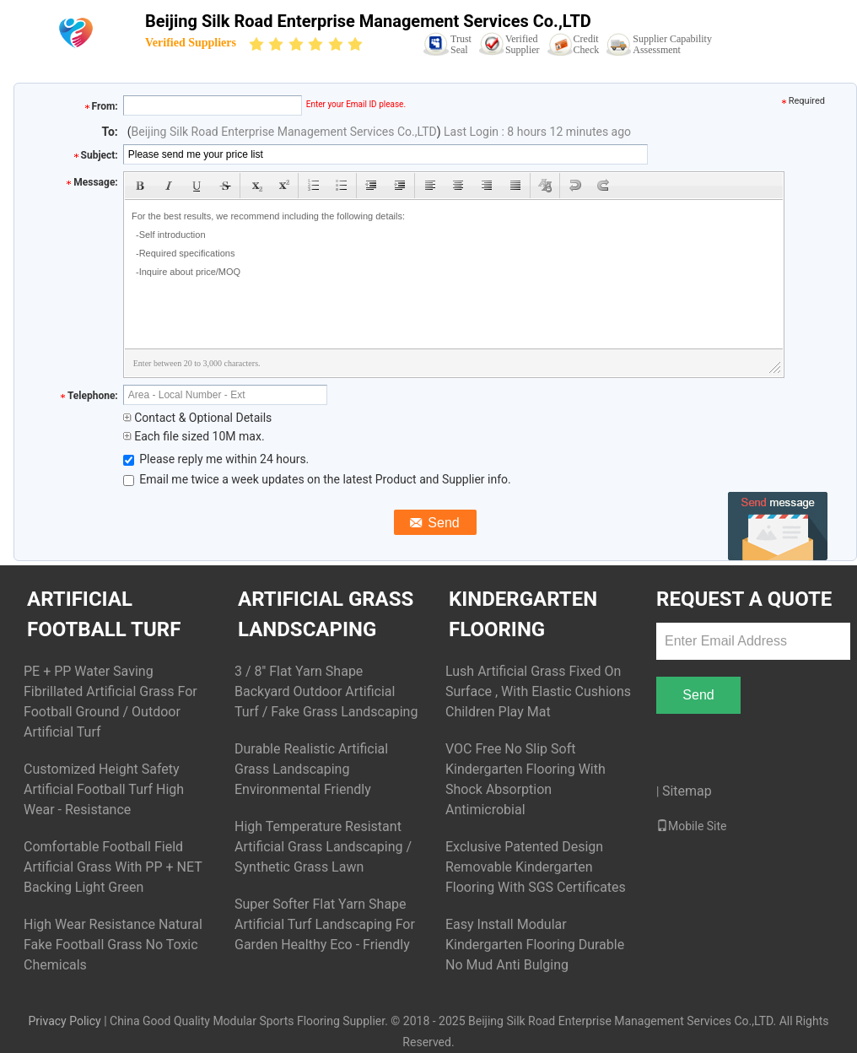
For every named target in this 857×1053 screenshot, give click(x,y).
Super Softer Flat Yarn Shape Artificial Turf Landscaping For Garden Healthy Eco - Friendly (324, 924)
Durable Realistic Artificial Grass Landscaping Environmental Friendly (311, 769)
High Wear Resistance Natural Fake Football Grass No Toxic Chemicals (113, 944)
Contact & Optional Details (197, 417)
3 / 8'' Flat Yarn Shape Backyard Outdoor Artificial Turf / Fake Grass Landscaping (326, 691)
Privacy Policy (64, 1021)
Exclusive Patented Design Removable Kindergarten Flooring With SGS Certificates (535, 867)
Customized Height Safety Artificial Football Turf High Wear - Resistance (104, 789)
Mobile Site (691, 826)
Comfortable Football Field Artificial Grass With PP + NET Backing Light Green (113, 867)
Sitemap (687, 791)
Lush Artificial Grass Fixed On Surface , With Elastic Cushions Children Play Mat (538, 691)
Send (698, 695)
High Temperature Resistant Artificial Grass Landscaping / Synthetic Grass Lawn (323, 846)
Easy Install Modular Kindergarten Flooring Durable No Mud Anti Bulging (534, 944)
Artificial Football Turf (104, 614)
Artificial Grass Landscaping (325, 614)
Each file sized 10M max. (194, 436)
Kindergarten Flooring (523, 614)
